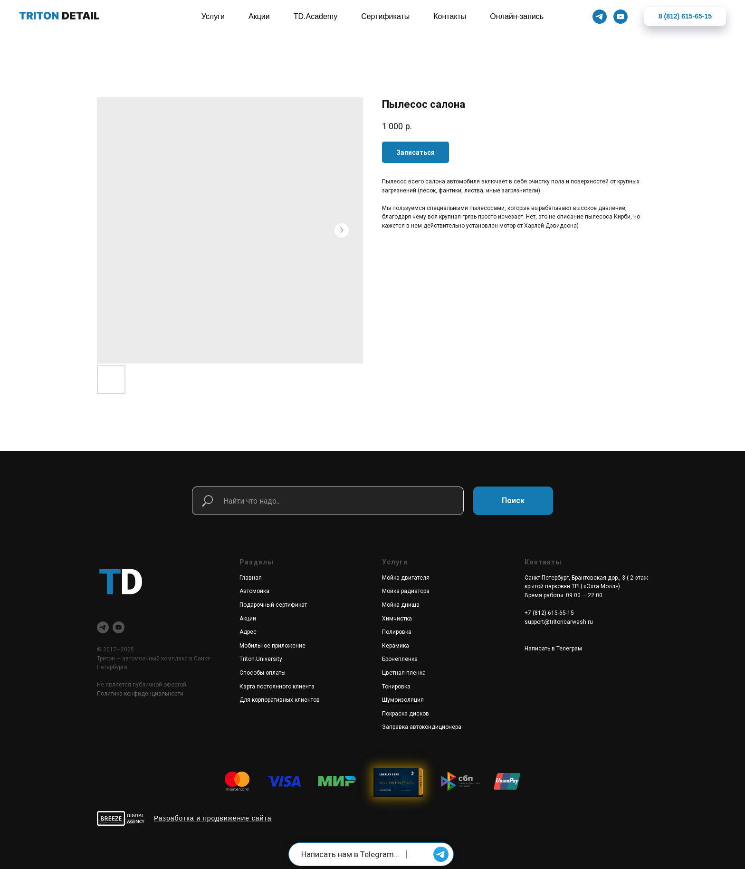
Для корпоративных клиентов (279, 700)
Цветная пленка (404, 672)
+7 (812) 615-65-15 (549, 613)
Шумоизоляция (403, 700)
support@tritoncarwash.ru (559, 622)
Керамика (395, 645)
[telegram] (103, 627)
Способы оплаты (262, 672)
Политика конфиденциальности (140, 693)
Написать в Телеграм (553, 648)
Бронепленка (400, 659)
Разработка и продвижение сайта (213, 818)
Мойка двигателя (406, 577)
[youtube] (118, 627)
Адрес (248, 632)
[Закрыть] (730, 16)
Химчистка (397, 618)
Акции (247, 618)
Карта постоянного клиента (277, 686)
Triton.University (260, 659)
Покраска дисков (405, 713)
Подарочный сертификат (273, 605)
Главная (250, 577)
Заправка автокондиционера (421, 727)
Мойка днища (401, 605)
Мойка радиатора (406, 591)
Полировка (396, 632)
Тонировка (396, 686)
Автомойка (254, 591)
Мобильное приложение (272, 645)
